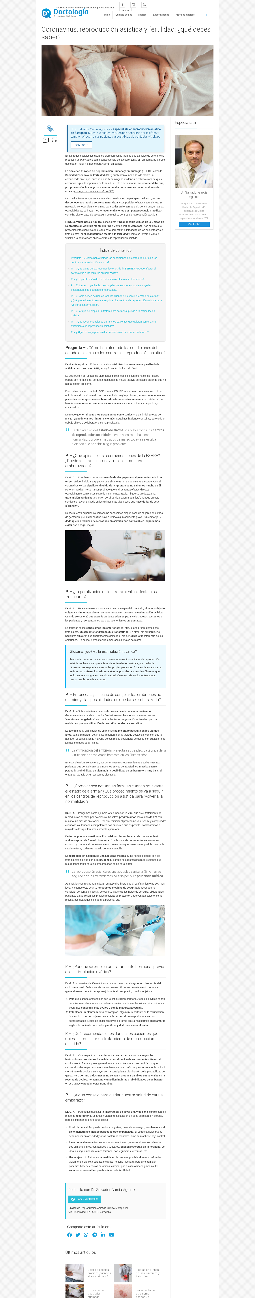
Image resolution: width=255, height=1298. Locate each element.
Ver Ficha (194, 224)
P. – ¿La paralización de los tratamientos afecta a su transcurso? (107, 279)
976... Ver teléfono (84, 1199)
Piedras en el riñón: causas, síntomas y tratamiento (148, 1273)
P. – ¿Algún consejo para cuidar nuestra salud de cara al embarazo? (110, 332)
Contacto (125, 10)
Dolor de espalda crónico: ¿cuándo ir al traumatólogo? (99, 1273)
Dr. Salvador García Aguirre (194, 194)
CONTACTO (81, 145)
